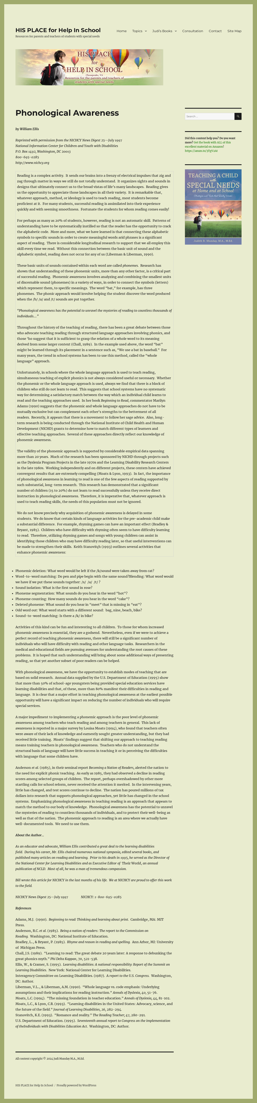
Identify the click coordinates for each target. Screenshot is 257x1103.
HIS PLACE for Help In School (58, 30)
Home (122, 31)
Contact (215, 31)
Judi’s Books (162, 31)
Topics (137, 31)
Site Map (234, 31)
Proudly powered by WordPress (76, 1085)
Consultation (192, 31)
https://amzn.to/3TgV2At (201, 151)
